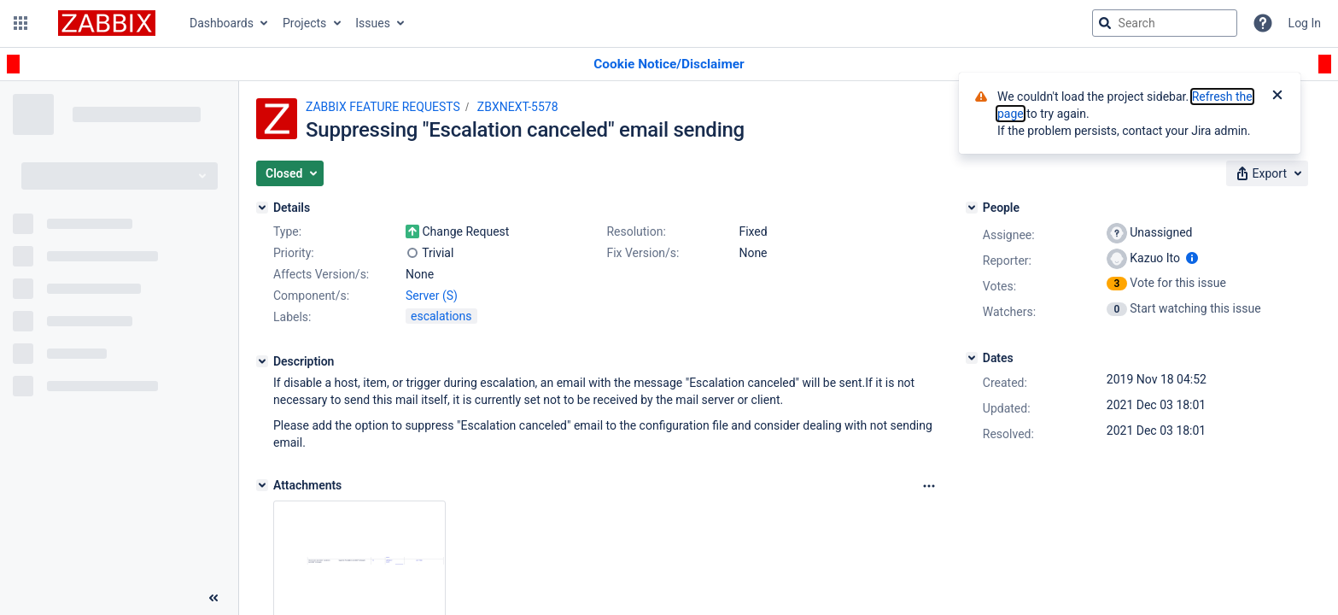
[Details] (262, 208)
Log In (1304, 23)
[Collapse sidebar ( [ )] (213, 598)
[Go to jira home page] (107, 23)
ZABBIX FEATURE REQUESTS (383, 107)
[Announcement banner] (669, 64)
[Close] (1277, 96)
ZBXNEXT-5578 (517, 107)
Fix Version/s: (642, 253)
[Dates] (972, 358)
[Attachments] (262, 485)
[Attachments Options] (929, 486)
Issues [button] (372, 23)
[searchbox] (1164, 23)
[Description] (262, 361)
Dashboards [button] (222, 23)
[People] (972, 208)
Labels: (292, 317)
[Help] (1263, 23)
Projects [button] (304, 23)
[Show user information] (1192, 258)
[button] (20, 23)
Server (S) (432, 295)
